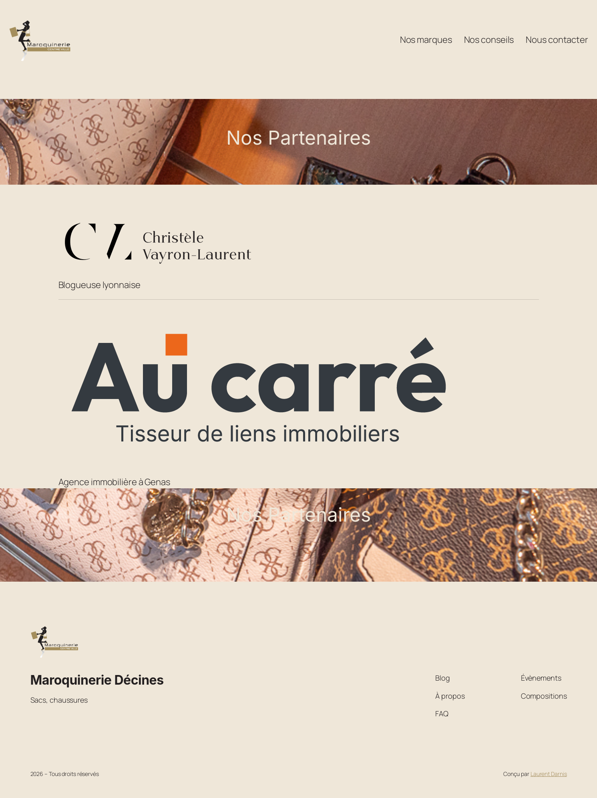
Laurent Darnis (549, 774)
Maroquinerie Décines (97, 680)
